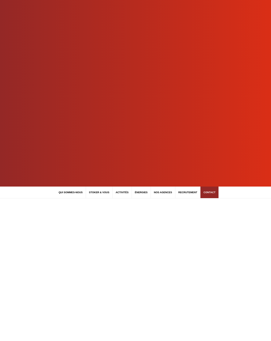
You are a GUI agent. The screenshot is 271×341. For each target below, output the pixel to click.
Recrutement (187, 192)
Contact (209, 192)
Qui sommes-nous (71, 192)
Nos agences (163, 192)
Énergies (141, 192)
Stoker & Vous (99, 192)
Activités (122, 192)
